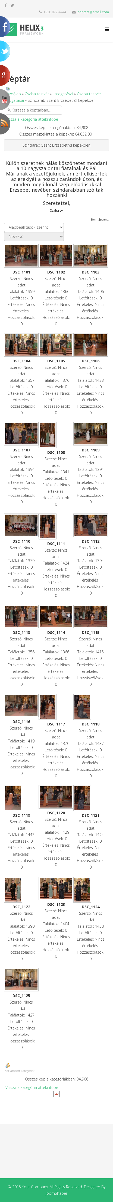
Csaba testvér (37, 93)
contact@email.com (93, 12)
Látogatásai (63, 93)
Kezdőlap (13, 93)
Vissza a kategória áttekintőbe (31, 119)
